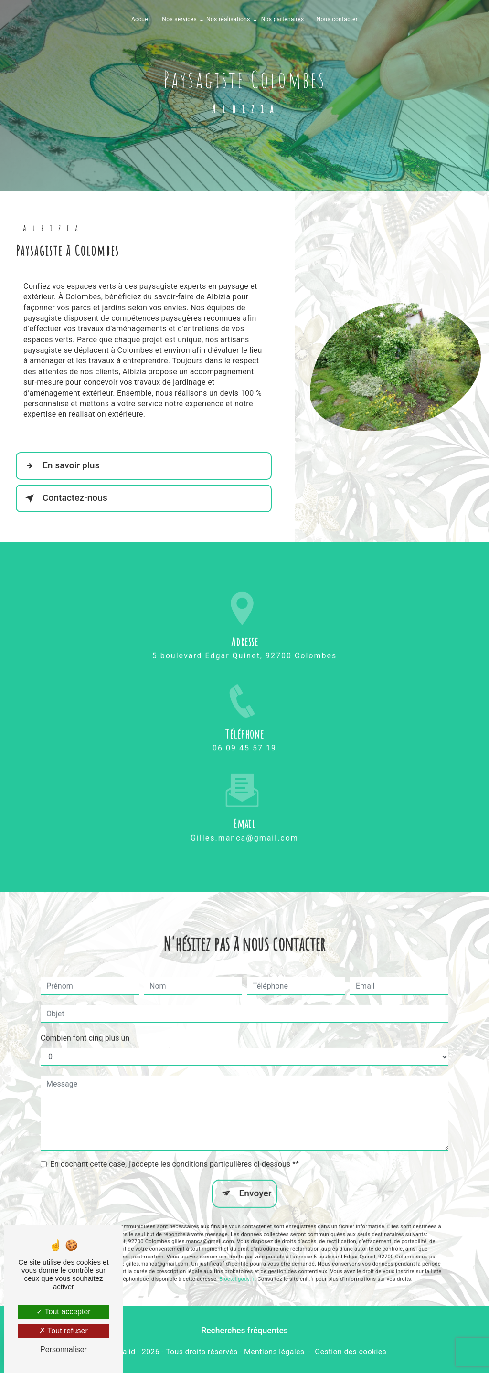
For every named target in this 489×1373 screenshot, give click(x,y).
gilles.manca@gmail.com (244, 824)
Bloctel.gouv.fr (237, 1265)
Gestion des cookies (350, 1351)
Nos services (179, 19)
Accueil (141, 19)
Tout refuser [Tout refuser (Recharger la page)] (63, 1331)
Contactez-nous (64, 498)
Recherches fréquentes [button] (244, 1330)
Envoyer (255, 1179)
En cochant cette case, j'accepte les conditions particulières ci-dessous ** (174, 1150)
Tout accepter (63, 1312)
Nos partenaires (282, 19)
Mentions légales (274, 1351)
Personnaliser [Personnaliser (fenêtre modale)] (63, 1349)
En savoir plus (60, 466)
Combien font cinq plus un (85, 1024)
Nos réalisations (228, 19)
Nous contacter (337, 19)
